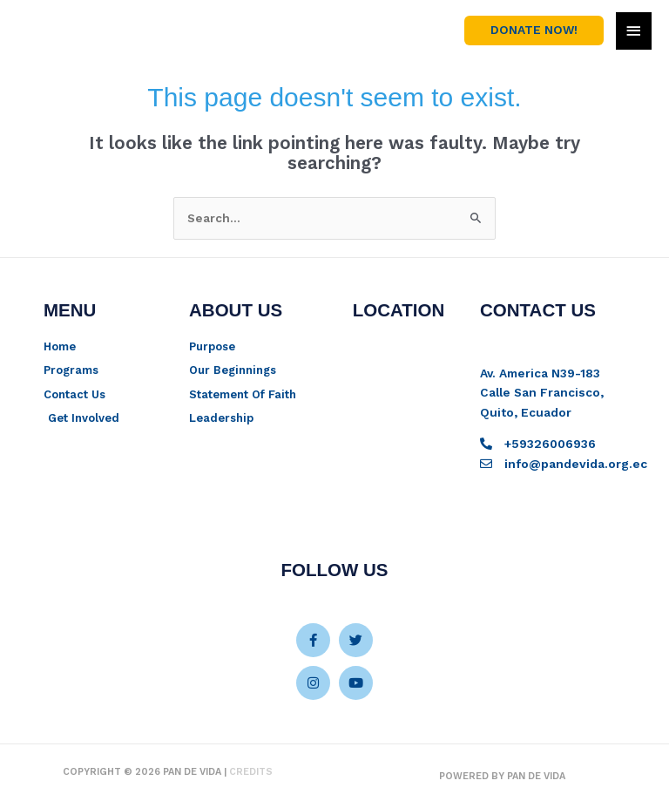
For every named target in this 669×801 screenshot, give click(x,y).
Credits (251, 771)
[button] (534, 30)
